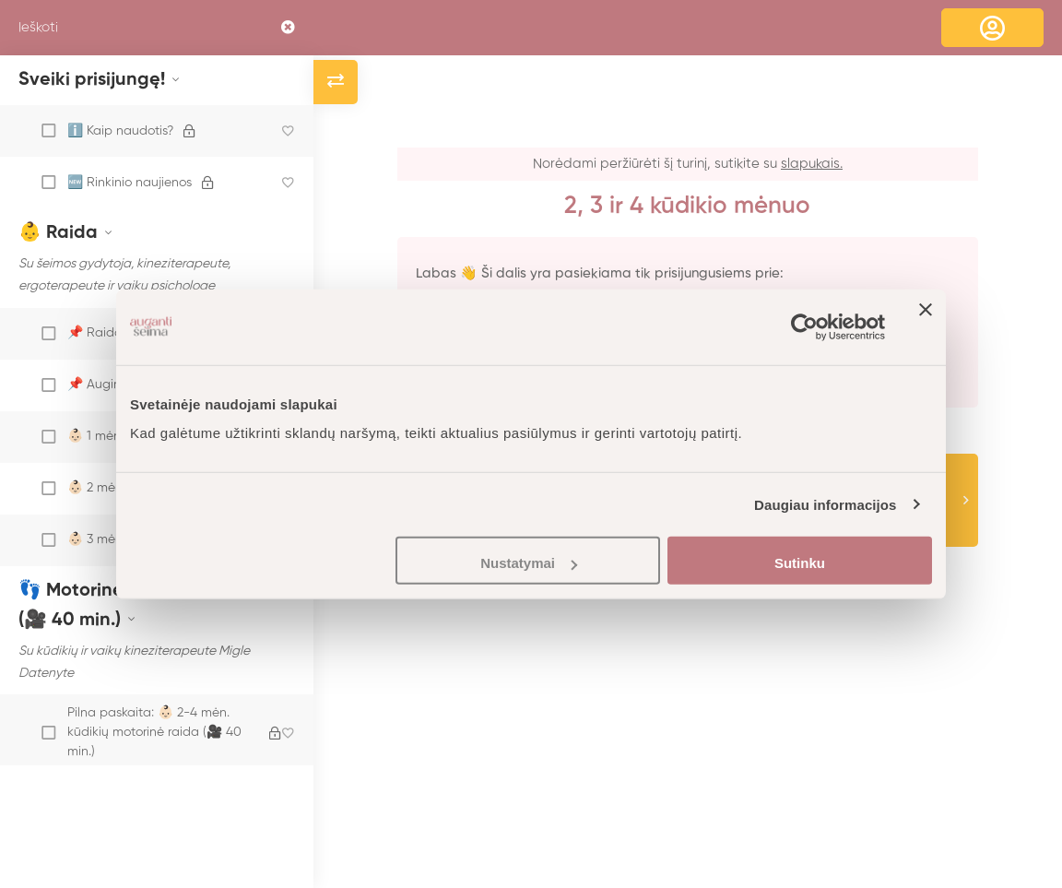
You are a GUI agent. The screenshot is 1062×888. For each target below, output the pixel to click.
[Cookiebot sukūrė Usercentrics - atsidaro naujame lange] (804, 326)
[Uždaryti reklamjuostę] (925, 326)
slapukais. (812, 164)
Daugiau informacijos (825, 504)
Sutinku (799, 563)
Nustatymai (528, 563)
